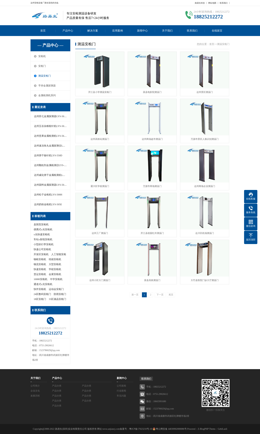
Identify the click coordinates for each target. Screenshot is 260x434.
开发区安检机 (41, 254)
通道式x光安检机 (43, 284)
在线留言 (217, 30)
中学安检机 (56, 279)
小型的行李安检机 (44, 244)
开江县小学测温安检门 (99, 92)
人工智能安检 (58, 254)
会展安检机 (55, 274)
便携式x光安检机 (43, 229)
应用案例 (117, 30)
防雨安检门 (60, 294)
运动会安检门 (56, 289)
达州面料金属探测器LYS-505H (50, 184)
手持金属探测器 (47, 85)
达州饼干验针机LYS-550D (48, 155)
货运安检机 (40, 274)
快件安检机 (40, 289)
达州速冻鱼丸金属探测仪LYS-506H (53, 145)
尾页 (171, 294)
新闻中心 (142, 30)
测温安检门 (44, 75)
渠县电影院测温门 (152, 92)
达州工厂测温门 (100, 233)
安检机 (42, 56)
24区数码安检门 (42, 294)
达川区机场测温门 (204, 233)
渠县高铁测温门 (152, 280)
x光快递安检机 (42, 234)
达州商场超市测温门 (152, 139)
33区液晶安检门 (57, 299)
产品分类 (56, 386)
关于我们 (167, 30)
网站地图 (212, 3)
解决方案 (92, 30)
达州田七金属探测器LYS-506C (50, 116)
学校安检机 (55, 269)
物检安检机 (40, 259)
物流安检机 (40, 264)
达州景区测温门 (204, 92)
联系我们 (224, 3)
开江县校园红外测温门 (152, 233)
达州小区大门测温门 (99, 280)
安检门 (42, 66)
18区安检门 (40, 299)
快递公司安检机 (42, 249)
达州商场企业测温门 (204, 186)
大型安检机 (55, 264)
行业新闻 (121, 391)
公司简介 (35, 386)
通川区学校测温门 (100, 186)
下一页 (160, 294)
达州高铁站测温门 (100, 139)
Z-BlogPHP (203, 429)
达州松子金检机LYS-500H (48, 194)
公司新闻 (121, 386)
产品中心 (68, 30)
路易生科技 (200, 3)
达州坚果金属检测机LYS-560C (50, 136)
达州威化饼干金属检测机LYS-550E (53, 175)
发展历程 (35, 396)
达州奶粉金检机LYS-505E (48, 204)
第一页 (134, 294)
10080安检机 (40, 279)
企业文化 (35, 391)
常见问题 (121, 396)
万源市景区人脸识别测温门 (205, 139)
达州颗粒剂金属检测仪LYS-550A (52, 165)
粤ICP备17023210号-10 (140, 429)
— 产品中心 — (50, 45)
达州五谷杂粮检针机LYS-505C (50, 126)
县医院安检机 (41, 224)
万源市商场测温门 (152, 186)
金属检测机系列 (47, 95)
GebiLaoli (222, 429)
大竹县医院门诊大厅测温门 (205, 280)
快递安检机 (40, 269)
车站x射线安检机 (43, 239)
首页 (43, 30)
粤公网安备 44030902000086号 (171, 429)
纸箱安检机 (55, 259)
